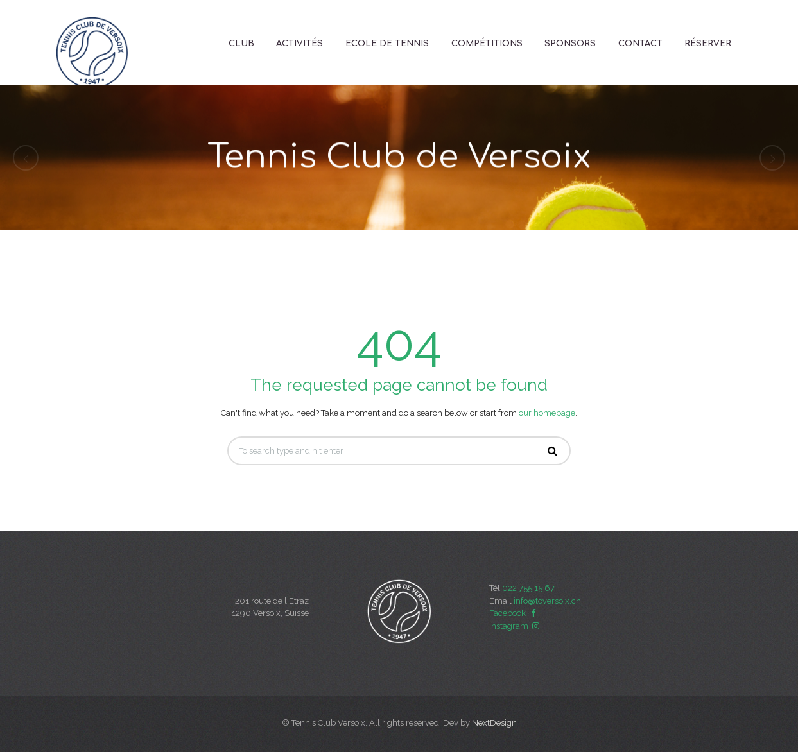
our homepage (547, 413)
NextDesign (494, 723)
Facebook (514, 613)
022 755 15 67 (528, 588)
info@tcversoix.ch (547, 601)
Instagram (515, 626)
